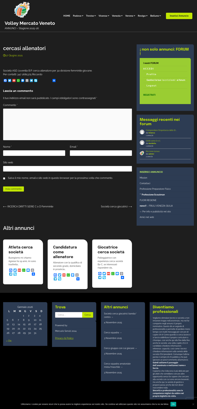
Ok (173, 404)
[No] (193, 404)
